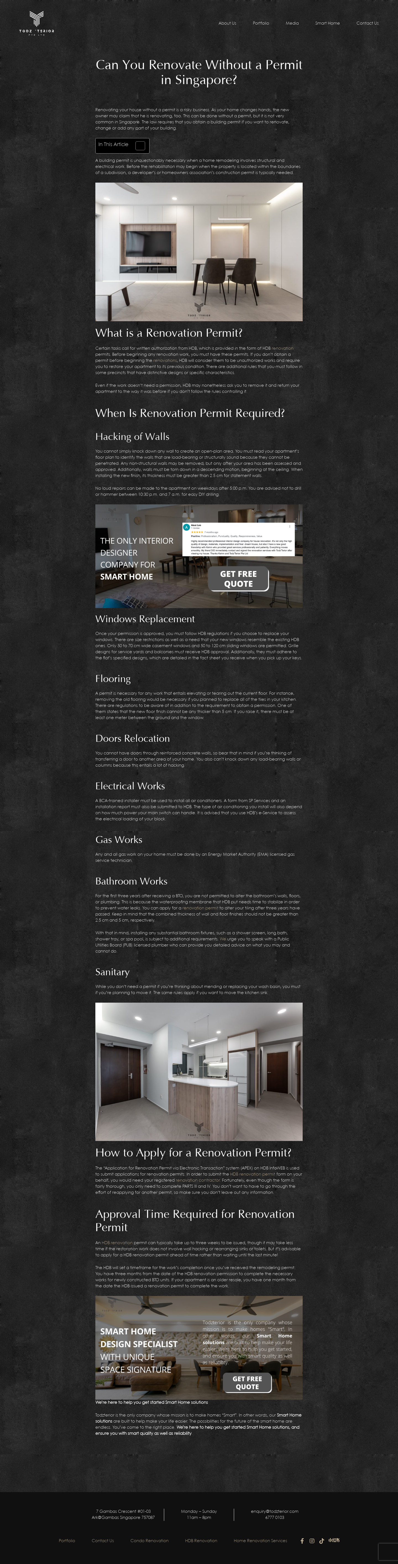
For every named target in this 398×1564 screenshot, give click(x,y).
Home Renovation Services (260, 1541)
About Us (227, 23)
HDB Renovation (201, 1541)
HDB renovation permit (252, 1174)
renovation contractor (198, 1180)
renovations (165, 361)
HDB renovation (117, 1243)
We (223, 939)
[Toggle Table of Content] (137, 146)
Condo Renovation (149, 1541)
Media (292, 23)
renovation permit (200, 908)
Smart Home (327, 23)
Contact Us (368, 23)
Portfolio (261, 23)
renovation (283, 349)
